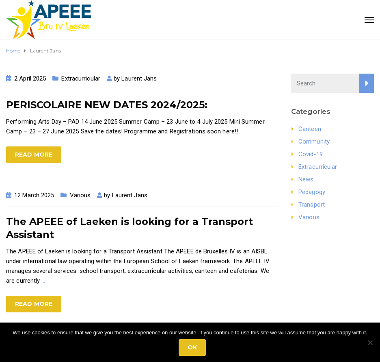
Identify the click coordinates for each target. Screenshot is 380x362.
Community (314, 141)
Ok (192, 347)
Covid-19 (310, 154)
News (305, 179)
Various (80, 195)
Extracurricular (80, 78)
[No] (370, 342)
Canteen (309, 129)
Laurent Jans (139, 78)
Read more (33, 154)
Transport (311, 204)
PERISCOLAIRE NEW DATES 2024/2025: (106, 105)
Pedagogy (311, 192)
